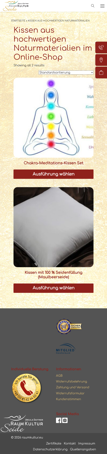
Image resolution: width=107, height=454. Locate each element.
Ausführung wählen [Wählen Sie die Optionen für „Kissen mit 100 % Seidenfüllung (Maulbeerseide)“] (53, 288)
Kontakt (70, 443)
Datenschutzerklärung (50, 449)
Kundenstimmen (68, 399)
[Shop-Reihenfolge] (66, 72)
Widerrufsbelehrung (71, 381)
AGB (59, 375)
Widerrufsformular (70, 393)
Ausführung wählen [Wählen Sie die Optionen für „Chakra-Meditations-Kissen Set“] (53, 174)
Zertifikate (53, 443)
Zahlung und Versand (72, 387)
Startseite (18, 21)
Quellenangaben (83, 449)
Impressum (86, 443)
